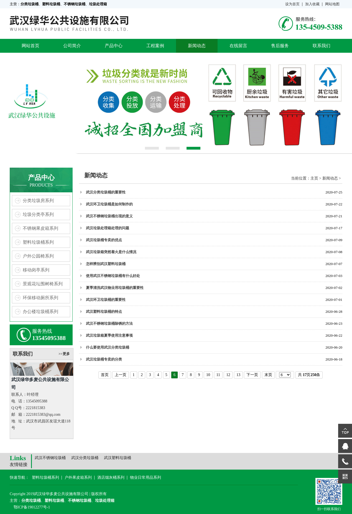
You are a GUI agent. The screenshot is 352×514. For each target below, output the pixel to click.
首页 (105, 375)
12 (228, 375)
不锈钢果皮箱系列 (40, 228)
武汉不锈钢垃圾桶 (50, 458)
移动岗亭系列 (36, 270)
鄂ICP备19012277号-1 (32, 507)
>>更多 (64, 354)
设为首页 (292, 4)
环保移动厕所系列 (40, 297)
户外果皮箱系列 (78, 477)
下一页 (252, 375)
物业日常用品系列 (145, 477)
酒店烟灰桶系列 (110, 477)
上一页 (120, 375)
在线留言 (238, 45)
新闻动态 (197, 45)
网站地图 (332, 4)
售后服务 (280, 45)
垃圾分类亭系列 (38, 214)
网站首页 (30, 45)
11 (218, 375)
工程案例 (155, 45)
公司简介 (72, 45)
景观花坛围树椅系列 (43, 283)
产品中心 (114, 45)
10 (208, 375)
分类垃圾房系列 (38, 200)
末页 (268, 375)
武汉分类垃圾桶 (84, 458)
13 (238, 375)
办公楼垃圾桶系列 (40, 311)
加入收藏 (312, 4)
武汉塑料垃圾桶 (117, 458)
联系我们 (321, 45)
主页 (314, 178)
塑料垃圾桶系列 (38, 242)
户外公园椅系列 (38, 256)
